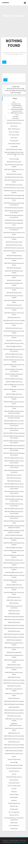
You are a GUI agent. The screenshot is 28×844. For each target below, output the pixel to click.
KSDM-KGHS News (14, 603)
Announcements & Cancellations (15, 120)
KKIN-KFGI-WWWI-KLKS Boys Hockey (14, 458)
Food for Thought (14, 794)
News (14, 102)
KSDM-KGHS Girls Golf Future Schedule (14, 744)
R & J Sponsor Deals (14, 135)
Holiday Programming (14, 803)
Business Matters (14, 780)
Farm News (15, 116)
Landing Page (15, 86)
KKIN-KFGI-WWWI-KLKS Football (14, 357)
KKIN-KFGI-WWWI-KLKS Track (14, 585)
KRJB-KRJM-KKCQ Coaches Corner (14, 753)
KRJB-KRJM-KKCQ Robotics (14, 478)
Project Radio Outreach (14, 143)
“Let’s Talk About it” (14, 825)
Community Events (15, 104)
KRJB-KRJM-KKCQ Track (14, 317)
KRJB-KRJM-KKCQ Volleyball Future (14, 177)
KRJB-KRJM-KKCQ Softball (14, 280)
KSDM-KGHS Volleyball (14, 622)
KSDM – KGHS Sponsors (14, 129)
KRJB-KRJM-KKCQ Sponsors (14, 123)
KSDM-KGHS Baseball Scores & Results (14, 704)
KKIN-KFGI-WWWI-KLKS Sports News (14, 343)
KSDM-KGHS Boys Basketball (14, 640)
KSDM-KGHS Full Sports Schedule (14, 750)
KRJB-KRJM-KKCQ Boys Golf (14, 292)
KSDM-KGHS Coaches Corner (14, 600)
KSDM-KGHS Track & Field (14, 686)
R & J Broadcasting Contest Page (14, 765)
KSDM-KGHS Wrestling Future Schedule (14, 634)
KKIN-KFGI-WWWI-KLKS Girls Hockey (14, 484)
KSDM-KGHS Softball (14, 707)
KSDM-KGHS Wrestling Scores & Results (14, 637)
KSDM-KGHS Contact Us (15, 725)
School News (15, 118)
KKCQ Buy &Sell (14, 809)
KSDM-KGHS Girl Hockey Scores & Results (14, 683)
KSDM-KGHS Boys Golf (14, 733)
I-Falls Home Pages (15, 92)
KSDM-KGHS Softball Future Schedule (14, 710)
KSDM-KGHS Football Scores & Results (14, 619)
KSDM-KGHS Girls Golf (14, 742)
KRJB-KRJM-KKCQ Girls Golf (14, 305)
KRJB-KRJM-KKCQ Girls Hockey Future (14, 248)
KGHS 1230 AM (14, 797)
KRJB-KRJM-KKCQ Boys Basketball (14, 207)
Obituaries (14, 791)
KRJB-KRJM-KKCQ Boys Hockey (14, 242)
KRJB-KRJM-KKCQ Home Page (15, 88)
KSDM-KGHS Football (14, 613)
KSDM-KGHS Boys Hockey (14, 665)
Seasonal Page (14, 762)
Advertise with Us (14, 815)
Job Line (14, 774)
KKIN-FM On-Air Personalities (14, 340)
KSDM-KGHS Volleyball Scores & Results (14, 628)
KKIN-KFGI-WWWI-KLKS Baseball (14, 535)
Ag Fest (14, 756)
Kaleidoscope (14, 828)
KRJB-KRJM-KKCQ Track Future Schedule (14, 320)
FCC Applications (14, 140)
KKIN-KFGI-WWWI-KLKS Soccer (14, 394)
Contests (14, 788)
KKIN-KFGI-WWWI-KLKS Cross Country (14, 421)
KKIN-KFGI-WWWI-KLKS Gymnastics (14, 508)
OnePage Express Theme (18, 842)
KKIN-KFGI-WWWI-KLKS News (14, 346)
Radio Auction (14, 822)
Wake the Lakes (14, 806)
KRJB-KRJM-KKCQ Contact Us (14, 777)
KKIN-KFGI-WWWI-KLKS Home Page (15, 90)
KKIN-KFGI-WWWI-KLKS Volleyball (14, 379)
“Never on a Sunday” (14, 132)
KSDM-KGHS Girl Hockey (14, 677)
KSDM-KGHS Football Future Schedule (14, 616)
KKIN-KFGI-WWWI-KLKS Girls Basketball (14, 445)
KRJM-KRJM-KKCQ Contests (14, 475)
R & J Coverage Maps (14, 812)
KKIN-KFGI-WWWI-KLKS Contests (14, 354)
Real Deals (14, 800)
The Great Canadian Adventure (14, 768)
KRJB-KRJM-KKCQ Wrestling (14, 255)
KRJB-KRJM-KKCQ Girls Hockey (14, 245)
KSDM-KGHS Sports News (14, 597)
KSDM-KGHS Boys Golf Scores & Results (14, 739)
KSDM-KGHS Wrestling (14, 631)
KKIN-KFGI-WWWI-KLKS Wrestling (14, 496)
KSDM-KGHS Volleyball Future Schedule (14, 625)
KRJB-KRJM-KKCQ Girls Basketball (14, 220)
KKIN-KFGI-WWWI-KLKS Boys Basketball (14, 433)
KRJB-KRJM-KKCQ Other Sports (14, 328)
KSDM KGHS (14, 723)
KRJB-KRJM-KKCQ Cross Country (14, 185)
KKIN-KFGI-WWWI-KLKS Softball (14, 547)
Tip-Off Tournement (14, 771)
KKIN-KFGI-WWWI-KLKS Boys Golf (14, 560)
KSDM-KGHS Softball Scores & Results (14, 713)
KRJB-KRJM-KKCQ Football (14, 162)
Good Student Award (14, 783)
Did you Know (14, 126)
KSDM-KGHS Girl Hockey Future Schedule (14, 680)
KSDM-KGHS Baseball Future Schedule (14, 701)
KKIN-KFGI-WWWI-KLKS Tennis (14, 381)
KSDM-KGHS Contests (14, 610)
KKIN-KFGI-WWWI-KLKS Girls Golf (14, 572)
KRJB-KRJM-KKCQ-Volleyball (14, 174)
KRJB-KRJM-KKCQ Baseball (14, 268)
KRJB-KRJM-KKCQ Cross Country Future (14, 187)
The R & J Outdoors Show (14, 785)
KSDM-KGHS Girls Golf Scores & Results (14, 747)
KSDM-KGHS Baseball (14, 698)
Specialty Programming (14, 759)
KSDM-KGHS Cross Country (14, 716)
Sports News (14, 137)
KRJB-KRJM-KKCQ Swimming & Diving (14, 195)
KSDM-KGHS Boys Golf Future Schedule (14, 736)
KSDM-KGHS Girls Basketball (14, 652)
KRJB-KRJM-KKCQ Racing (14, 481)
